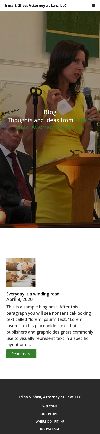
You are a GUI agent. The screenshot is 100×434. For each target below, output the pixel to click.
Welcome (50, 406)
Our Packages (50, 429)
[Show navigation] (92, 5)
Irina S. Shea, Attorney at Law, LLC (36, 5)
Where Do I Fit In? (50, 422)
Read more (21, 353)
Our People (50, 414)
